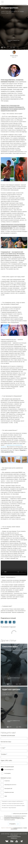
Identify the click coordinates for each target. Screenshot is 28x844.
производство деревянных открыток (11, 446)
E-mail (3, 748)
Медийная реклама (9, 792)
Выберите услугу (6, 778)
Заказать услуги (22, 1)
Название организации (8, 735)
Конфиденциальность (17, 828)
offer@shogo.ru (14, 838)
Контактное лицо (6, 742)
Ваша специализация (7, 767)
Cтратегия (7, 781)
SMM (5, 796)
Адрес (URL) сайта (6, 760)
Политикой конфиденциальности (12, 817)
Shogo (12, 2)
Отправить (12, 824)
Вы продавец (7, 773)
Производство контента (10, 784)
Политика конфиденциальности (14, 836)
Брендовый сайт (8, 788)
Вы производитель (9, 769)
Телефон (4, 754)
